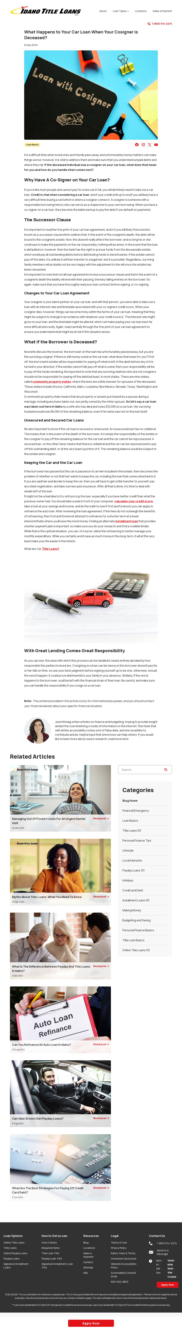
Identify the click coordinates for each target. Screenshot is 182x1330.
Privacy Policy (118, 1248)
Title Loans (10, 1248)
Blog (86, 1242)
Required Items (51, 1248)
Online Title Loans (14, 1242)
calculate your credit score (133, 501)
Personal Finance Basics (138, 930)
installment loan (126, 521)
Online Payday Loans (15, 1253)
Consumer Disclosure (123, 1258)
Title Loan (50, 1253)
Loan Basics (32, 144)
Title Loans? (50, 549)
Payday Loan (52, 1258)
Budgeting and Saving (136, 920)
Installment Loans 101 (135, 900)
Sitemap (88, 1267)
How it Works (49, 1242)
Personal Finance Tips (136, 840)
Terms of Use (119, 1242)
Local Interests (132, 860)
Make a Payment (88, 1255)
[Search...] (145, 769)
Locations (89, 1248)
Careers (88, 1262)
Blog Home (130, 801)
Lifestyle (128, 850)
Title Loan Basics (133, 940)
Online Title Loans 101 (136, 950)
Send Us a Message (158, 1252)
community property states (51, 382)
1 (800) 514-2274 (160, 23)
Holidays (127, 880)
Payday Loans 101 (133, 870)
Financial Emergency (135, 811)
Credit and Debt (132, 890)
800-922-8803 (119, 1281)
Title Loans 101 (131, 830)
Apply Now (167, 1284)
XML (85, 1272)
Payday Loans (12, 1258)
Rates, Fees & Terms (123, 1253)
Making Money (131, 910)
